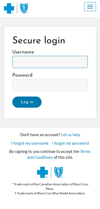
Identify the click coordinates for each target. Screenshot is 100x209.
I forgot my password (70, 143)
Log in (27, 102)
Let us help (70, 134)
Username (23, 52)
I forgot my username (30, 143)
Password (22, 75)
